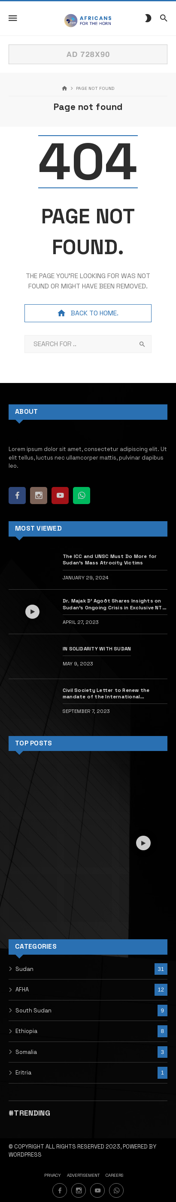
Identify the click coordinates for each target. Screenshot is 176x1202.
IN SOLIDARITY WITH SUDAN (97, 648)
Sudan (24, 969)
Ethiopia (26, 1031)
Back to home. (88, 313)
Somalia (26, 1052)
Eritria (23, 1072)
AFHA (22, 989)
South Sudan (33, 1010)
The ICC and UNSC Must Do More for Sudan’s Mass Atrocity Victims (110, 559)
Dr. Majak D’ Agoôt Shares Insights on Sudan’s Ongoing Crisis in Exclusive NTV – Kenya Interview (114, 604)
